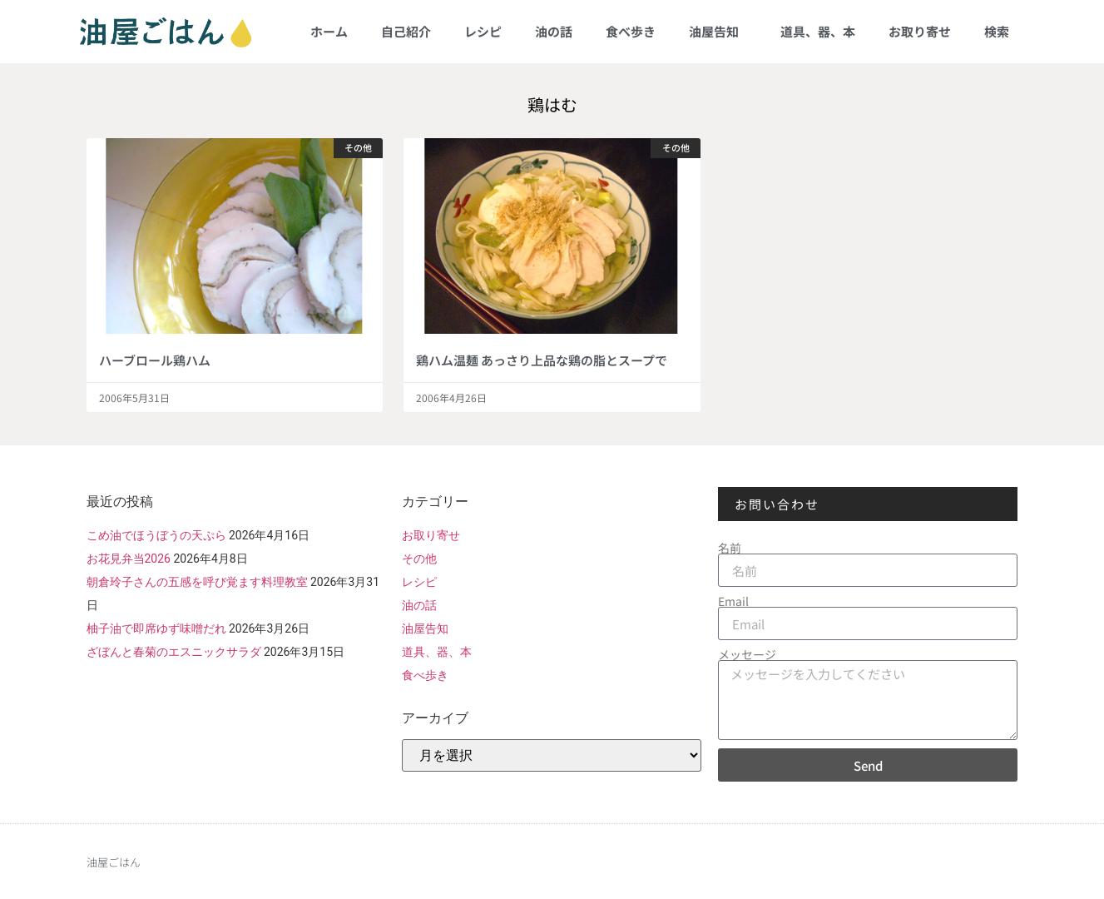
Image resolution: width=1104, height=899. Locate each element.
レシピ (483, 31)
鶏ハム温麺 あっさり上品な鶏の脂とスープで (541, 360)
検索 (996, 31)
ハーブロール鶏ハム (154, 360)
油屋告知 (718, 31)
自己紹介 (406, 31)
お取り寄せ (920, 31)
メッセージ (747, 654)
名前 (729, 548)
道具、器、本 (817, 31)
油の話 (553, 31)
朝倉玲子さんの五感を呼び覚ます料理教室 (197, 582)
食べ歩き (631, 31)
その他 (419, 558)
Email (733, 601)
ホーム (329, 31)
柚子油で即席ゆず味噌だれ (156, 628)
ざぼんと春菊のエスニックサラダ (174, 651)
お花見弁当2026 (129, 558)
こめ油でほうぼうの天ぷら (156, 535)
